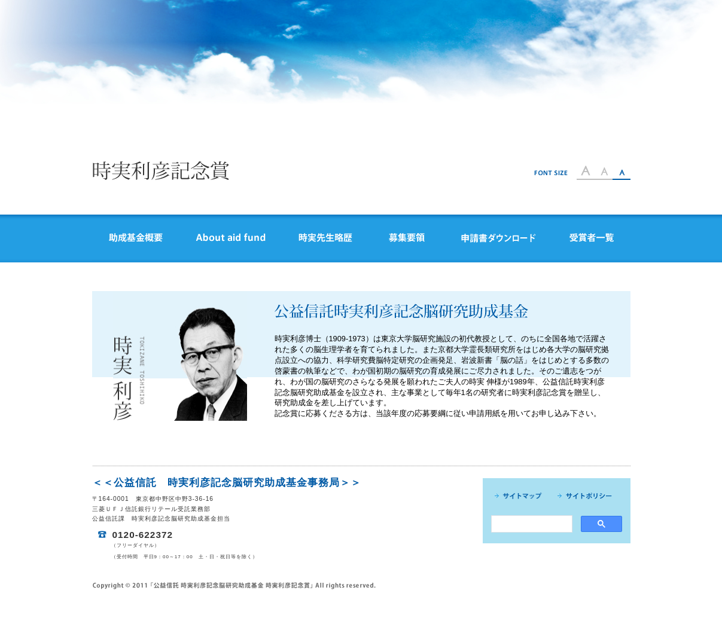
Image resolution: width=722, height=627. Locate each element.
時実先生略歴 (325, 238)
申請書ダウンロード (498, 238)
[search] (530, 524)
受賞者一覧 (591, 238)
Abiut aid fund (230, 238)
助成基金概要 (135, 238)
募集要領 (406, 238)
